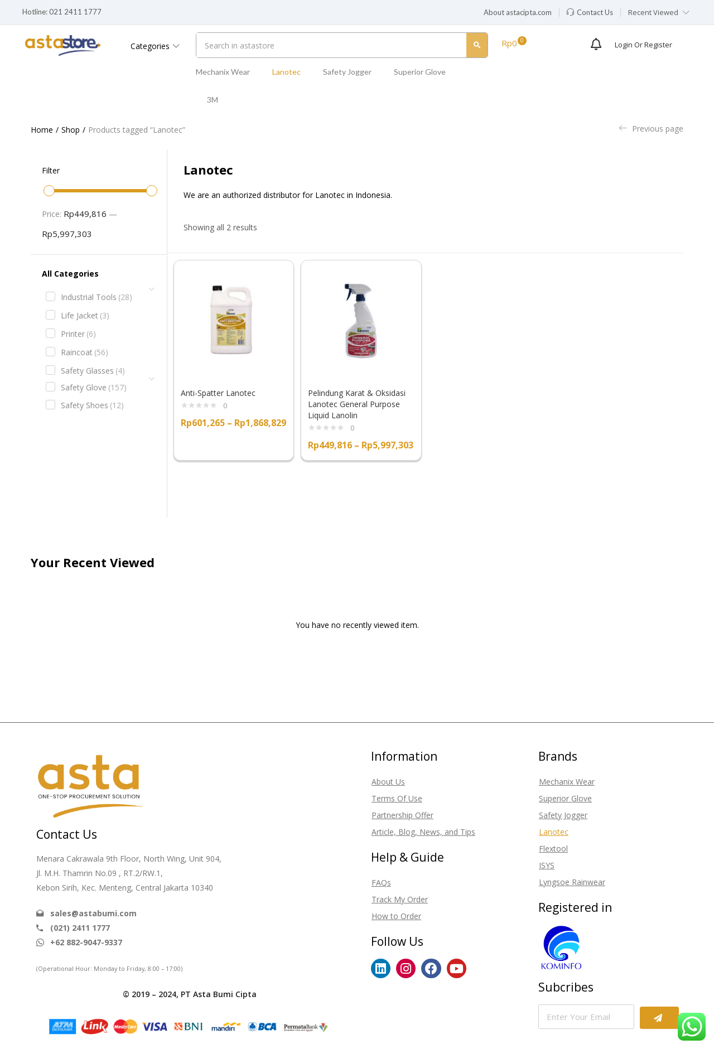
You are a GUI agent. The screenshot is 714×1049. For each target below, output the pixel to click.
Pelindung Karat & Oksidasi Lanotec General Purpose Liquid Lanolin (357, 404)
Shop (70, 129)
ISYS (546, 865)
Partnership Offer (402, 815)
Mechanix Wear (223, 71)
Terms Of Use (397, 798)
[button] (518, 12)
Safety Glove (94, 387)
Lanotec (286, 71)
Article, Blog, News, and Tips (423, 831)
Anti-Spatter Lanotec (218, 393)
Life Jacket (85, 315)
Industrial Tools (96, 297)
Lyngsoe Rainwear (572, 882)
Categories (155, 46)
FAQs (381, 882)
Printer (78, 334)
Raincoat (84, 352)
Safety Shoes (92, 405)
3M (212, 99)
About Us (388, 781)
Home (42, 129)
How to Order (396, 916)
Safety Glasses (93, 371)
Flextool (553, 848)
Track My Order (400, 899)
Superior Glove (420, 71)
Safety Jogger (347, 71)
